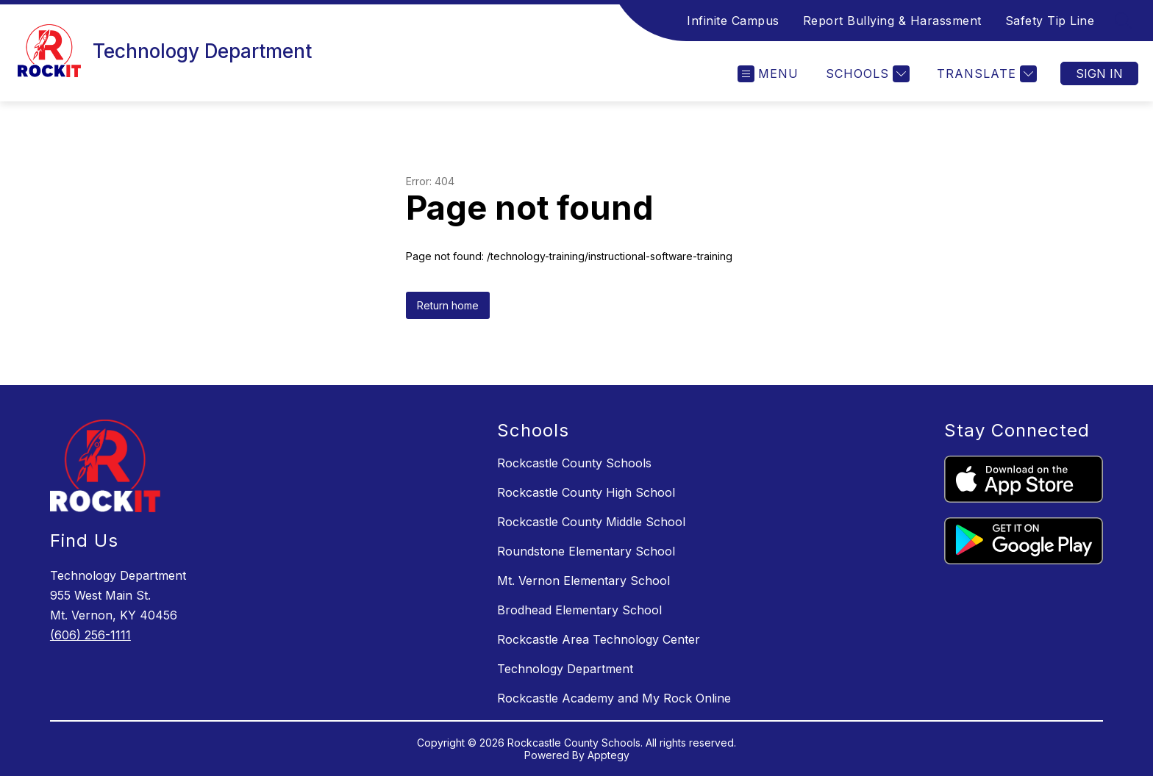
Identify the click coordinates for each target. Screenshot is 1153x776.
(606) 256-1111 (90, 635)
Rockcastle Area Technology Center (598, 639)
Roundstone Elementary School (586, 551)
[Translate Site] (985, 74)
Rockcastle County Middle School (591, 521)
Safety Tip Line (1050, 20)
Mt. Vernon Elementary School (583, 580)
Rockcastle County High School (586, 492)
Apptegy (608, 755)
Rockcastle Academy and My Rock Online (614, 698)
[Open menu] (768, 74)
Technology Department (565, 668)
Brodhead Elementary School (579, 610)
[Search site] (1123, 20)
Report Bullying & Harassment (892, 20)
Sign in (1099, 73)
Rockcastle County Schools (574, 463)
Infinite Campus (733, 20)
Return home (448, 305)
